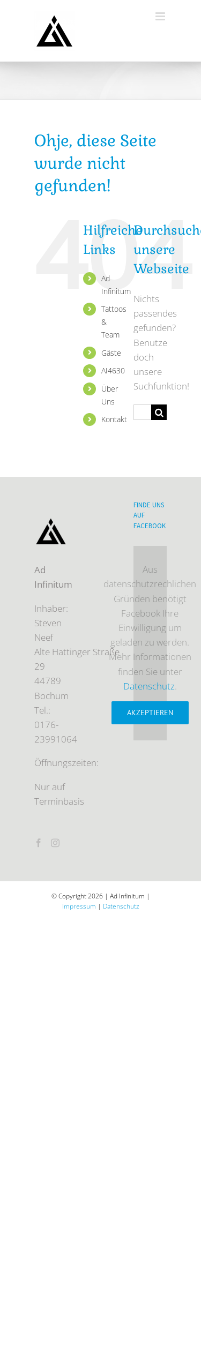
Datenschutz (149, 686)
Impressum (79, 906)
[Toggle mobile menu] (161, 16)
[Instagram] (55, 842)
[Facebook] (38, 842)
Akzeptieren (150, 712)
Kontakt (114, 419)
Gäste (111, 353)
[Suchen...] (142, 412)
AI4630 (113, 370)
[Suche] (159, 412)
